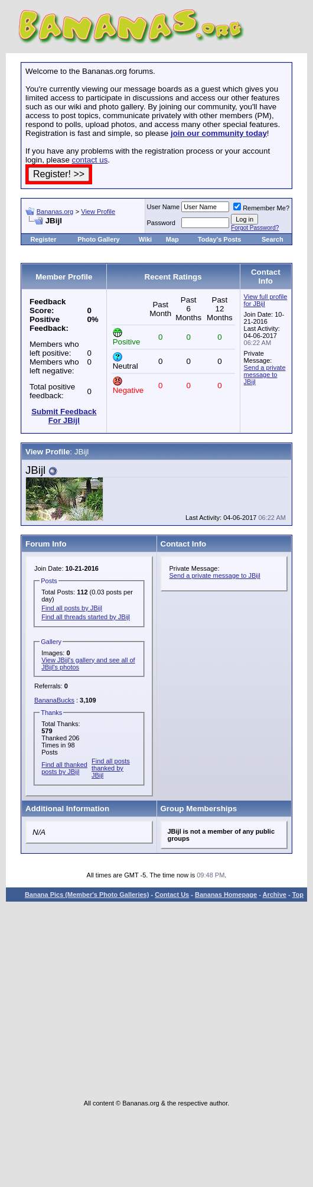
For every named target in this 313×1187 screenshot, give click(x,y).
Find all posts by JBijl (71, 608)
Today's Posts (219, 239)
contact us (90, 159)
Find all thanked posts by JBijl (64, 768)
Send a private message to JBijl (265, 374)
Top (298, 894)
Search (272, 239)
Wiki (145, 239)
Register (43, 239)
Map (172, 239)
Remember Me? (261, 208)
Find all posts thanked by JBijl (111, 768)
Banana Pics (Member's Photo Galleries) (87, 894)
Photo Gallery (98, 239)
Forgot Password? (255, 228)
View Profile (98, 211)
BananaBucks (54, 700)
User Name (163, 206)
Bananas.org (55, 211)
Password (161, 222)
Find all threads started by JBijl (85, 616)
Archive (274, 894)
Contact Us (172, 894)
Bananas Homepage (226, 894)
